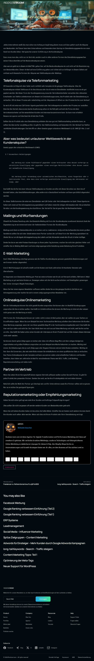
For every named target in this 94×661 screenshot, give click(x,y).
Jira (8, 459)
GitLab (27, 459)
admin (33, 21)
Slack (20, 459)
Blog (52, 21)
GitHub (14, 459)
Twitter (43, 459)
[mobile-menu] (89, 2)
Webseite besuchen (25, 428)
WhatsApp (68, 459)
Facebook (35, 459)
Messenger (59, 459)
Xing (76, 459)
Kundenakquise (9, 467)
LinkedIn (50, 459)
